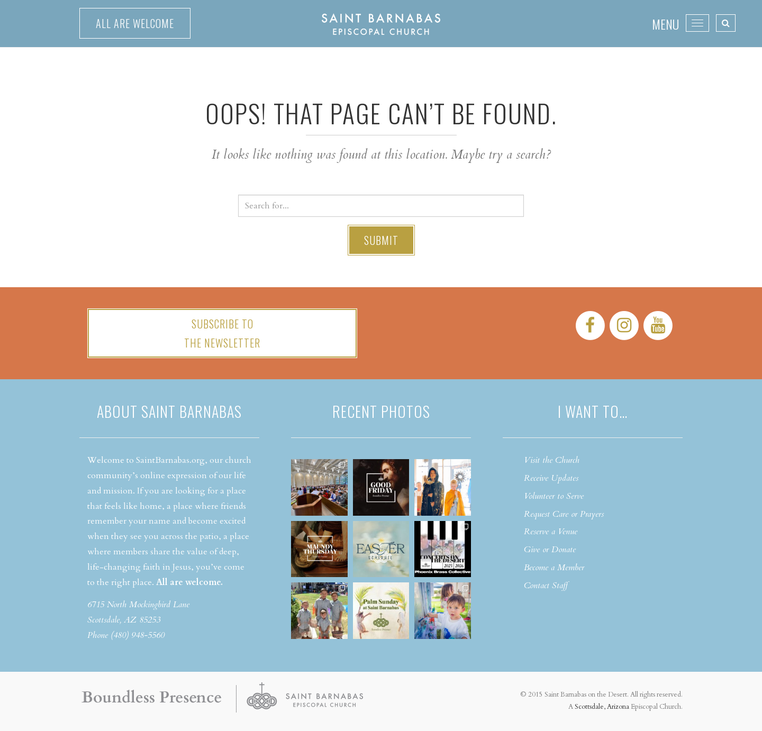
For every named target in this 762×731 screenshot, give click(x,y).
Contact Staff (546, 585)
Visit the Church (551, 460)
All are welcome (135, 23)
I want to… (593, 411)
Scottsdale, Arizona (602, 706)
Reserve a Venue (550, 531)
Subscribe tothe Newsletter (222, 333)
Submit (381, 240)
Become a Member (554, 567)
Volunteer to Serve (554, 496)
